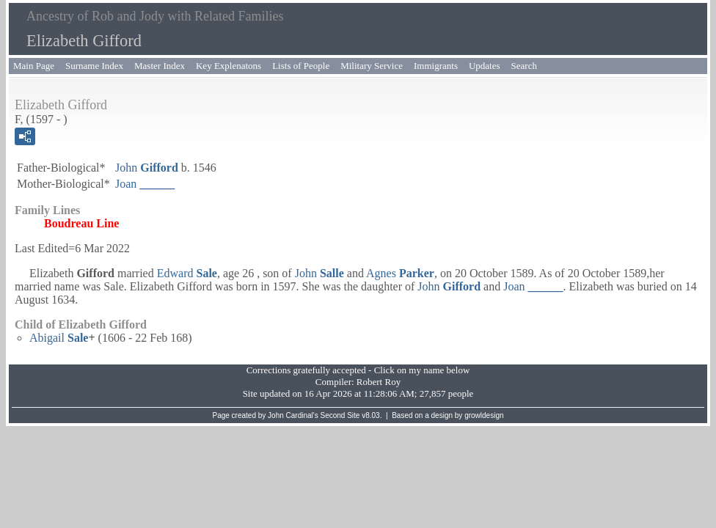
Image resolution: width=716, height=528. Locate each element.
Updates (484, 65)
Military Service (371, 65)
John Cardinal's (293, 415)
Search (524, 65)
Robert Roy (379, 381)
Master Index (159, 65)
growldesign (483, 415)
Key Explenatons (228, 65)
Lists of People (300, 65)
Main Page (33, 65)
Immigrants (436, 65)
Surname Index (94, 65)
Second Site (340, 415)
